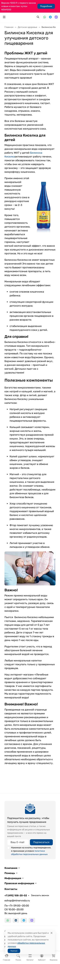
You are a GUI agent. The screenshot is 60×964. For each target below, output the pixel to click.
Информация (12, 878)
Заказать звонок (40, 895)
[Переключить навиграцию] (4, 17)
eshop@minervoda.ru (17, 900)
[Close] (51, 933)
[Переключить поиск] (38, 17)
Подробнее (46, 6)
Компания (10, 868)
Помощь (9, 873)
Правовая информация (19, 883)
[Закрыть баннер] (55, 482)
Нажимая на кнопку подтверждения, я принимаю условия (31, 851)
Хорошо (13, 951)
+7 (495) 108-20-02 (15, 895)
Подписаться (41, 842)
